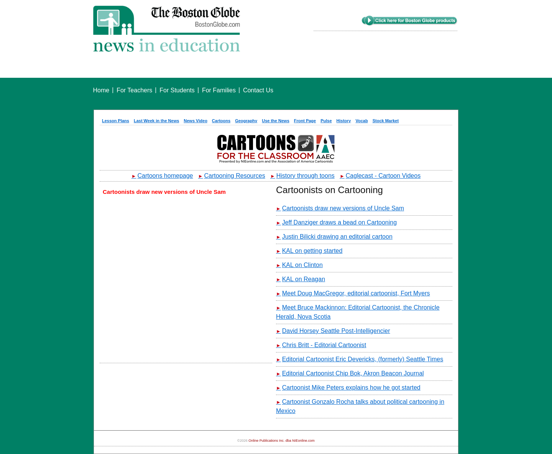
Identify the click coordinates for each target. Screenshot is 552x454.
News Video (195, 120)
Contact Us (258, 90)
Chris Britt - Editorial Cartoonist (321, 345)
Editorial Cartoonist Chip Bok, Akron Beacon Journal (350, 373)
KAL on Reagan (300, 279)
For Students (177, 90)
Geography (246, 120)
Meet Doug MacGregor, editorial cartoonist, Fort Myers (353, 293)
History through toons (302, 175)
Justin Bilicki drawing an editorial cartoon (334, 236)
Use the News (275, 120)
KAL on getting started (309, 250)
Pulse (326, 120)
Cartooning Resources (231, 175)
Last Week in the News (156, 120)
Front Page (305, 120)
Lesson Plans (115, 120)
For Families (219, 90)
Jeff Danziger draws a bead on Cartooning (336, 222)
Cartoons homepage (162, 175)
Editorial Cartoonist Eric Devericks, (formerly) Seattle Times (359, 359)
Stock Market (386, 120)
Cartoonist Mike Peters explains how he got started (348, 387)
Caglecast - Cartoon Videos (380, 175)
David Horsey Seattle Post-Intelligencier (333, 331)
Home (101, 90)
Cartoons (221, 120)
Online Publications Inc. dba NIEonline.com (281, 441)
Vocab (361, 120)
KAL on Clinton (299, 265)
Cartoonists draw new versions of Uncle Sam (340, 208)
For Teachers (134, 90)
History (344, 120)
